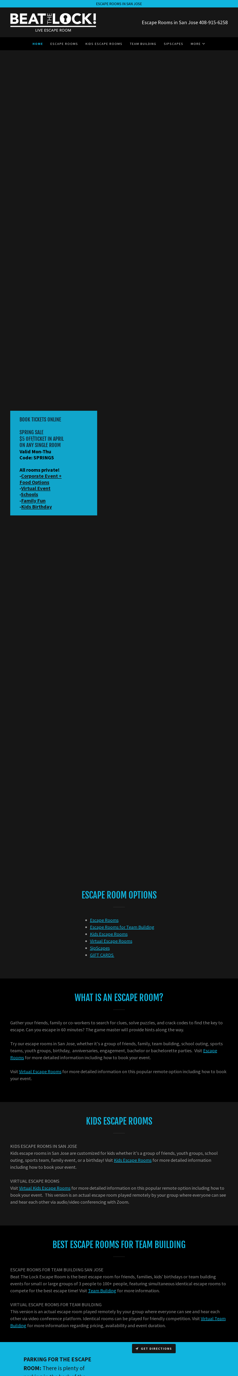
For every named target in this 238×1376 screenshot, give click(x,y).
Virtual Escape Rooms (111, 941)
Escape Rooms (104, 920)
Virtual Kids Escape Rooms (44, 1188)
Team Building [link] (143, 44)
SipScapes (100, 948)
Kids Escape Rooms (109, 934)
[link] (53, 22)
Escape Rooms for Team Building (122, 927)
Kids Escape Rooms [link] (104, 44)
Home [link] (38, 44)
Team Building (102, 1290)
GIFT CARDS (102, 955)
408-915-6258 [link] (213, 22)
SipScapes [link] (173, 44)
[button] (198, 44)
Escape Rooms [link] (64, 44)
